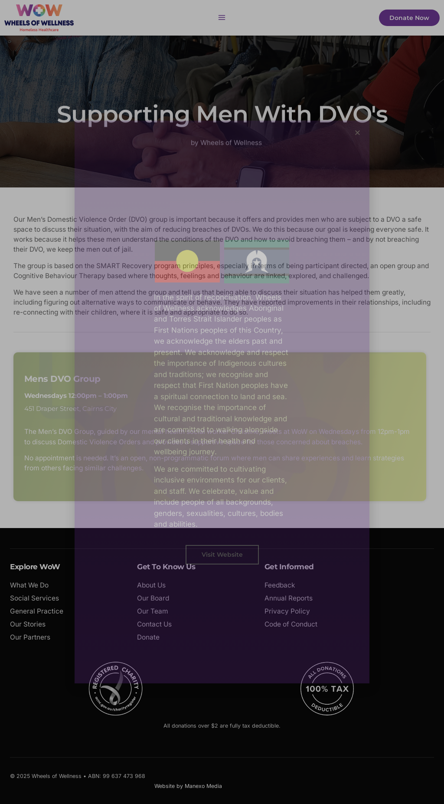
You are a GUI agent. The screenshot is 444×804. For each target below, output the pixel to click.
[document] (222, 402)
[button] (357, 132)
